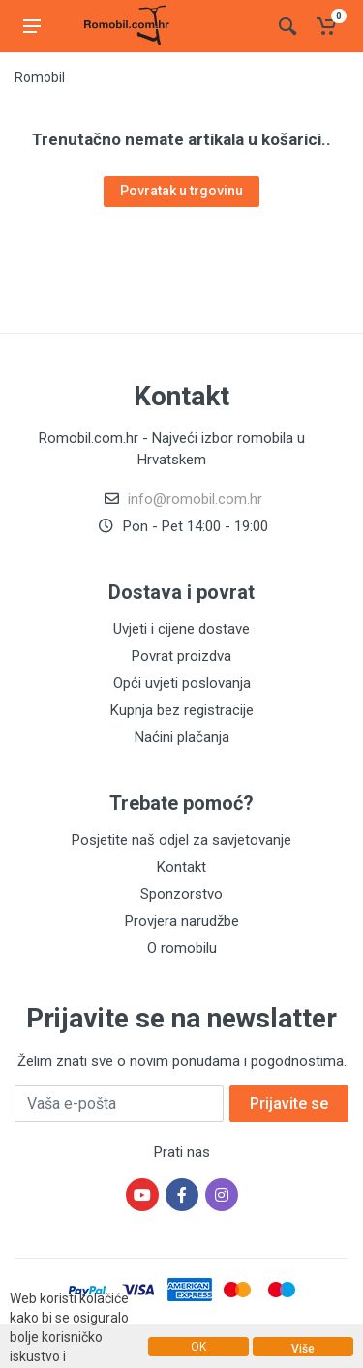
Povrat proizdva (181, 656)
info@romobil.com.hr (195, 499)
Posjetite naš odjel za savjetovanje (181, 839)
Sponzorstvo (181, 894)
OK (198, 1346)
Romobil (40, 77)
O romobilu (182, 948)
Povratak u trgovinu (181, 190)
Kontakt (181, 867)
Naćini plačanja (182, 737)
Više (303, 1348)
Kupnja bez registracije (182, 710)
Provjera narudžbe (182, 921)
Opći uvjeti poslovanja (182, 683)
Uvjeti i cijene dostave (181, 629)
